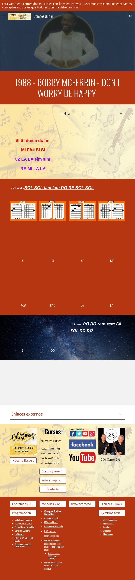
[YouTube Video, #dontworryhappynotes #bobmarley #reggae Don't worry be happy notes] (38, 380)
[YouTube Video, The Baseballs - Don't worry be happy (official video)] (111, 287)
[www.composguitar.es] (53, 480)
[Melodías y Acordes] (53, 504)
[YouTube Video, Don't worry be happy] (97, 380)
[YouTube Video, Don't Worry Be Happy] (23, 242)
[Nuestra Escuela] (23, 461)
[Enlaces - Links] (112, 504)
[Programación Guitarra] (23, 513)
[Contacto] (53, 489)
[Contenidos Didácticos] (23, 504)
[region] (67, 5)
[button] (4, 16)
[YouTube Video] (33, 122)
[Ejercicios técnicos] (112, 513)
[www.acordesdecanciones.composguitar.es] (82, 504)
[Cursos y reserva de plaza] (53, 471)
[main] (67, 87)
